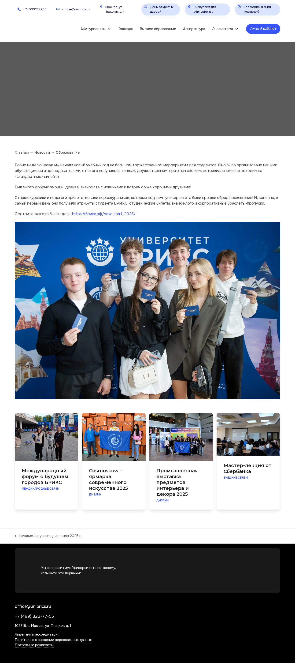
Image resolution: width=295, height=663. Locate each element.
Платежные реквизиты (34, 645)
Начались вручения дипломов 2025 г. (48, 536)
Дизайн (95, 494)
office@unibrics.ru (33, 606)
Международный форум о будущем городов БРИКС (45, 476)
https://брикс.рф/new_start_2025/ (104, 213)
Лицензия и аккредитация (37, 634)
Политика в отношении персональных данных (53, 639)
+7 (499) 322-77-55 (34, 616)
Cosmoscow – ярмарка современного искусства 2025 (108, 479)
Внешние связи (236, 478)
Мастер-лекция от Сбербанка (247, 468)
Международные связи (40, 489)
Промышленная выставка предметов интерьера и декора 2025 (177, 482)
